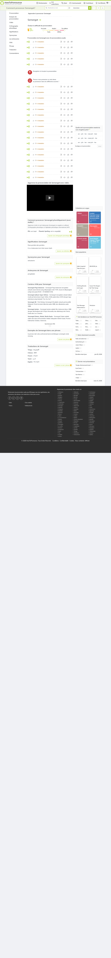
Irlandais (60, 410)
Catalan (90, 397)
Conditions (55, 441)
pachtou (59, 422)
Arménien (76, 393)
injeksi (77, 348)
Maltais (59, 419)
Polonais (91, 422)
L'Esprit (35, 356)
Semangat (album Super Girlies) (38, 295)
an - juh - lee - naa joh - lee (87, 142)
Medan (78, 330)
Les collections (54, 3)
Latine (59, 416)
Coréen (75, 414)
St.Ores (78, 351)
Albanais (75, 392)
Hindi (90, 407)
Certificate (100, 3)
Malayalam (91, 417)
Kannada (76, 412)
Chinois (59, 399)
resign (77, 377)
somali (75, 427)
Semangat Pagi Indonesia (36, 288)
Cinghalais (76, 426)
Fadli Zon (78, 323)
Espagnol (91, 427)
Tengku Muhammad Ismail (83, 365)
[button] (59, 235)
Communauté (75, 3)
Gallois (90, 434)
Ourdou (90, 433)
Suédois (91, 429)
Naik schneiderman (81, 338)
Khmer (59, 414)
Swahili (75, 429)
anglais (90, 400)
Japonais (91, 410)
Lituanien (91, 416)
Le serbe (60, 426)
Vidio (96, 323)
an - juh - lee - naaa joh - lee (87, 138)
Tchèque (91, 399)
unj (96, 327)
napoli (97, 330)
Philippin (91, 402)
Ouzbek (59, 434)
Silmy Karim (87, 320)
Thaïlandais (91, 431)
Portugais (60, 424)
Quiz (64, 3)
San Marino (79, 374)
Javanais (60, 412)
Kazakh (90, 412)
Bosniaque (91, 395)
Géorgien (60, 405)
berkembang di (80, 342)
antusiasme (31, 260)
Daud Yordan (87, 327)
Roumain (76, 424)
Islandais (75, 409)
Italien (75, 410)
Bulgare (59, 397)
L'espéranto (60, 402)
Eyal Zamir (79, 368)
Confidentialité (64, 441)
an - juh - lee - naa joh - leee (87, 134)
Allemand (76, 405)
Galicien (91, 404)
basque (59, 395)
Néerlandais (76, 400)
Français (75, 404)
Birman (75, 397)
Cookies (71, 441)
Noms (10, 405)
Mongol (59, 421)
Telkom (78, 320)
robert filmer (79, 345)
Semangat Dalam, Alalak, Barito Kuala (40, 316)
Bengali (75, 395)
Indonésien (91, 409)
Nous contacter (79, 441)
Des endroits (28, 402)
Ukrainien (76, 433)
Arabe (59, 393)
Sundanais (60, 429)
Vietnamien (76, 434)
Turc (58, 433)
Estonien (75, 402)
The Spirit (36, 362)
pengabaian (31, 274)
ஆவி (34, 359)
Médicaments (28, 405)
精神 (35, 353)
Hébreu (75, 407)
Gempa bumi (78, 327)
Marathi (90, 419)
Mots (10, 402)
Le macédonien (61, 417)
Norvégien (91, 421)
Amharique (91, 392)
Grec (90, 405)
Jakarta (87, 323)
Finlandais (60, 404)
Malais (75, 417)
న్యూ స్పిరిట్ (36, 350)
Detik (86, 330)
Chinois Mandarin (78, 419)
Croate (75, 399)
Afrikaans (60, 392)
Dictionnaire (41, 3)
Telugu (75, 431)
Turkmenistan (79, 371)
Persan (75, 422)
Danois (59, 400)
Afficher (87, 441)
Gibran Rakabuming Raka (97, 320)
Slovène (59, 427)
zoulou (59, 436)
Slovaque (91, 426)
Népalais (75, 421)
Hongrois (60, 409)
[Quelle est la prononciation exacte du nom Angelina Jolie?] (89, 130)
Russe (90, 424)
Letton (75, 416)
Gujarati (59, 407)
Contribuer (88, 3)
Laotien (90, 414)
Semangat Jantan (33, 309)
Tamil (59, 431)
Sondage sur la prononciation (82, 146)
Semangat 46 (32, 302)
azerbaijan (91, 393)
